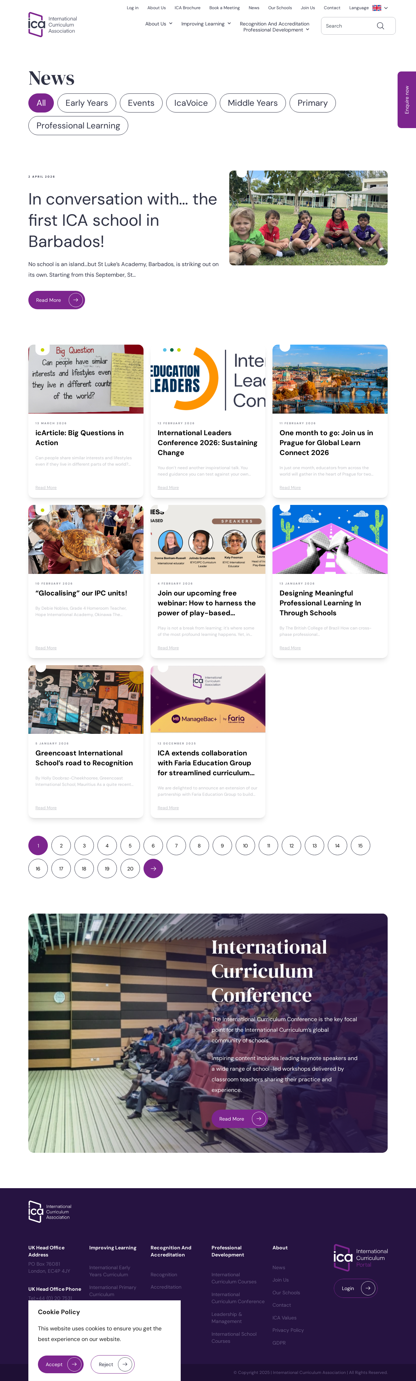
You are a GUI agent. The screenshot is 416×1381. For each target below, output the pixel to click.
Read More (48, 300)
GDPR (279, 1343)
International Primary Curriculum (112, 1291)
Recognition (164, 1274)
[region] (104, 1340)
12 (291, 845)
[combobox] (358, 26)
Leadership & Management (227, 1318)
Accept (54, 1364)
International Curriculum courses (234, 1278)
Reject (106, 1364)
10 (245, 845)
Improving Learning (207, 24)
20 (130, 868)
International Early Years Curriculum (109, 1271)
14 (337, 845)
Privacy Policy (288, 1330)
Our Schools (286, 1292)
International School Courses (234, 1338)
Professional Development (277, 30)
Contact (281, 1305)
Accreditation (166, 1287)
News (278, 1267)
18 (84, 868)
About (280, 1247)
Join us (280, 1280)
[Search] (380, 25)
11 (268, 845)
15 (360, 845)
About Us (160, 24)
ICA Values (284, 1317)
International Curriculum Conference (269, 970)
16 (38, 868)
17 (61, 868)
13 (315, 845)
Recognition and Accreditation (274, 24)
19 (107, 868)
